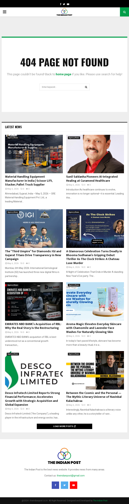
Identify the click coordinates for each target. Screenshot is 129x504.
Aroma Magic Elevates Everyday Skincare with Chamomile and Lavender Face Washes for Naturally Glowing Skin (93, 328)
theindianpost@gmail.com (71, 475)
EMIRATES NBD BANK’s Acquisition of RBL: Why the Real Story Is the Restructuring (33, 326)
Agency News (13, 138)
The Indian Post (100, 500)
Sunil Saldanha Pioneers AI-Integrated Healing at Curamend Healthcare (92, 178)
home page (63, 74)
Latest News (13, 127)
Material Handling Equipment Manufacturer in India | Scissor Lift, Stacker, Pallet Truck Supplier (28, 180)
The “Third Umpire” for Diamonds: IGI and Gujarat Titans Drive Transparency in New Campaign (33, 255)
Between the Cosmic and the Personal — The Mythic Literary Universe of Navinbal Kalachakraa (94, 397)
